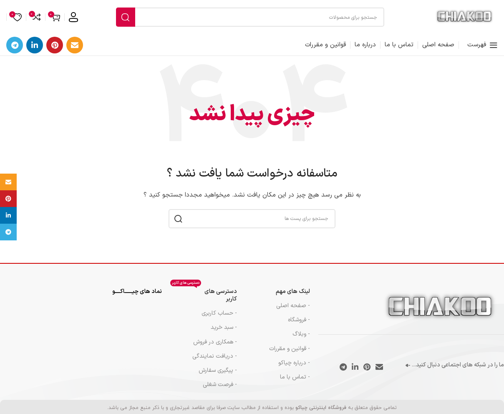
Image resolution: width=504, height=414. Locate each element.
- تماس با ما (295, 382)
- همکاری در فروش (215, 347)
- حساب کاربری (219, 318)
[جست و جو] (250, 20)
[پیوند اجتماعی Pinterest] (54, 50)
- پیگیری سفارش (218, 375)
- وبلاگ (301, 340)
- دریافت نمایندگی (214, 361)
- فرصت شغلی (220, 390)
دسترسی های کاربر (203, 299)
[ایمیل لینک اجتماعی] (74, 50)
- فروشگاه (299, 325)
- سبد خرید (224, 333)
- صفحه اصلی (293, 311)
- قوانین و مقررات (289, 354)
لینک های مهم (293, 297)
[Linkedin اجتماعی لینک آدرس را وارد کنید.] (34, 50)
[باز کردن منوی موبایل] (482, 50)
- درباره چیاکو (294, 368)
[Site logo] (464, 19)
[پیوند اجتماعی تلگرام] (14, 50)
